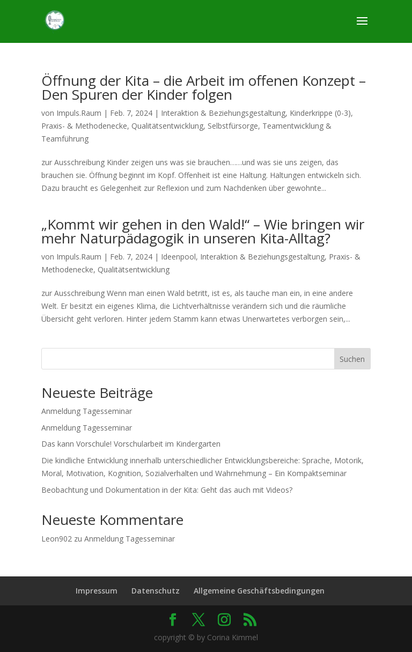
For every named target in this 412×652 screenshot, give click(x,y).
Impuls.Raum (78, 113)
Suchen (352, 359)
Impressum (96, 591)
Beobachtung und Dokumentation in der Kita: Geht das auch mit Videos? (166, 490)
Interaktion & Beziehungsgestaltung (223, 113)
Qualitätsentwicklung (167, 126)
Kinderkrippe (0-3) (320, 113)
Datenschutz (155, 591)
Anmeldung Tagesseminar (86, 411)
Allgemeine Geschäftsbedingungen (259, 591)
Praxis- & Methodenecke (84, 126)
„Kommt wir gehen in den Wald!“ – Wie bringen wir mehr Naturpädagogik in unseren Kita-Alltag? (202, 231)
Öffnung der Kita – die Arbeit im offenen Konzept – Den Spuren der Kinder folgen (203, 87)
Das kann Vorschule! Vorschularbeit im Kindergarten (130, 444)
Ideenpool (178, 256)
